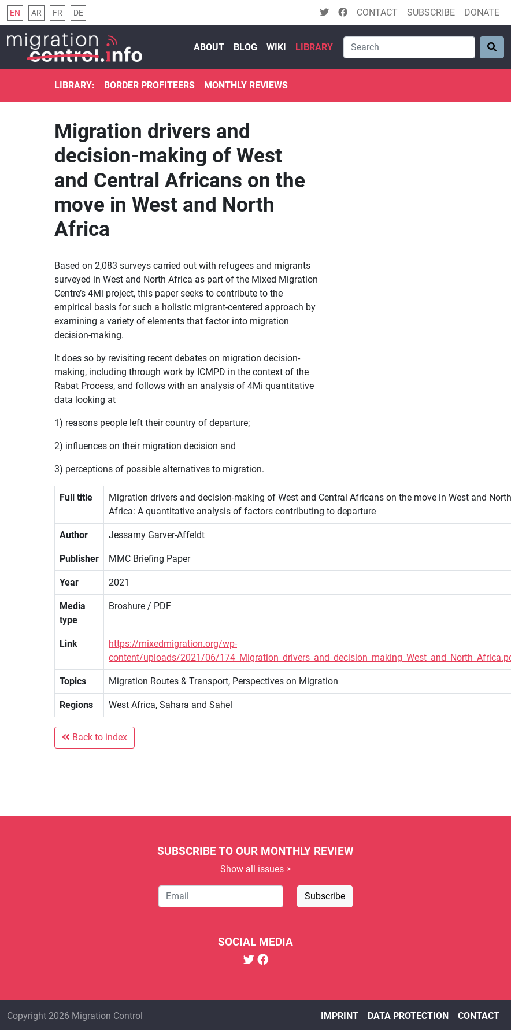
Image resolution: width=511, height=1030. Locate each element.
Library (314, 47)
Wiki (276, 47)
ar (36, 13)
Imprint (339, 1015)
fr (57, 13)
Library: (74, 85)
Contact (377, 12)
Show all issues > (255, 869)
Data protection (408, 1015)
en (15, 13)
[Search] (409, 47)
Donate (481, 12)
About (209, 47)
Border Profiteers (149, 85)
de (78, 13)
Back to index (94, 737)
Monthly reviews (246, 85)
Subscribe (431, 12)
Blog (245, 47)
